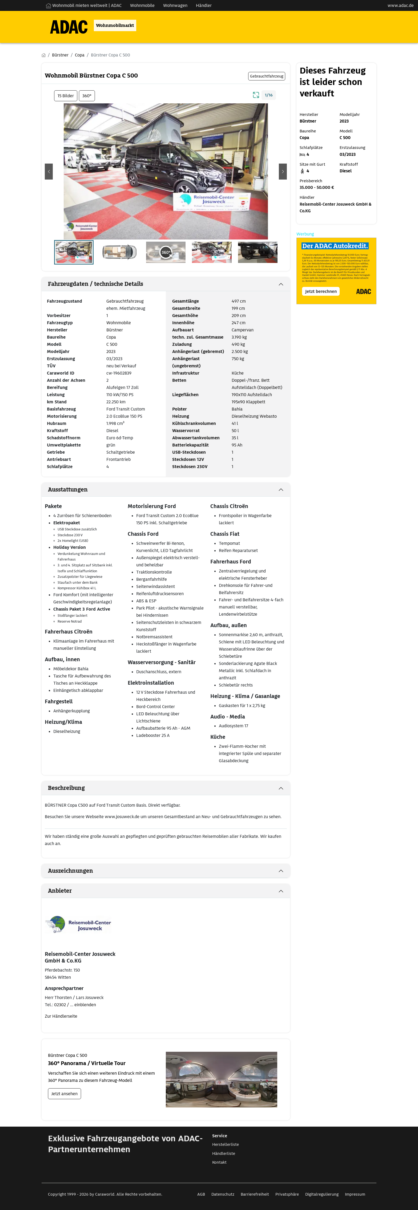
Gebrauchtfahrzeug (125, 301)
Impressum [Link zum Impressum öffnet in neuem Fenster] (355, 1194)
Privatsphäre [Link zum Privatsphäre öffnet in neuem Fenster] (287, 1194)
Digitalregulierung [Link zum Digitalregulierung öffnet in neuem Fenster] (322, 1194)
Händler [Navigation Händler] (204, 5)
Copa (111, 337)
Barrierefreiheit (255, 1194)
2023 (110, 351)
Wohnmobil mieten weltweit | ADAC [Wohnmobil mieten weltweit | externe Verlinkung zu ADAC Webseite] (84, 5)
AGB (201, 1194)
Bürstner (114, 330)
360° (86, 96)
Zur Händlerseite (61, 1016)
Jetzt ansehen (64, 1094)
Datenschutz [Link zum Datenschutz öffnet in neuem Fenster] (222, 1194)
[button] (49, 172)
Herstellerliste (225, 1144)
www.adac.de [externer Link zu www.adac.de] (401, 5)
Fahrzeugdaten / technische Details (95, 284)
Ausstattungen (68, 489)
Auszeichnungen (70, 870)
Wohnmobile (118, 323)
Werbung (305, 234)
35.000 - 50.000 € (317, 187)
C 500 (111, 344)
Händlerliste (223, 1153)
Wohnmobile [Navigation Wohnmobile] (142, 5)
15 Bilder (66, 96)
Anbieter (60, 890)
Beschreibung (66, 788)
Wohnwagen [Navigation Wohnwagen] (175, 5)
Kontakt (219, 1162)
